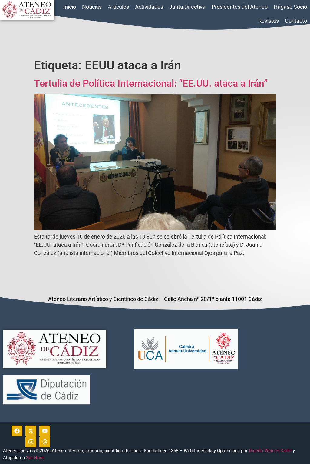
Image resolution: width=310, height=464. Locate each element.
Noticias (92, 7)
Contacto (296, 21)
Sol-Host (35, 457)
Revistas (268, 21)
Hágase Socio (290, 7)
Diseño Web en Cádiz (270, 450)
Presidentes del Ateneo (240, 7)
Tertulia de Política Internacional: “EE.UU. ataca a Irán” (151, 83)
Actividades (149, 7)
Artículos (118, 7)
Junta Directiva (187, 7)
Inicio (69, 7)
